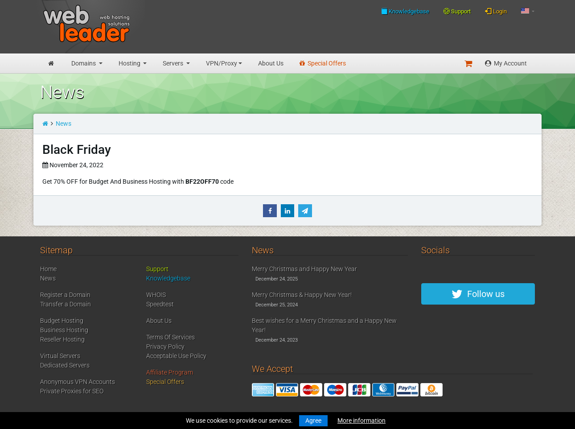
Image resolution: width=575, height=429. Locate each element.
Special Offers (323, 63)
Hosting (130, 63)
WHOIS (156, 294)
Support (457, 11)
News (63, 123)
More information (361, 420)
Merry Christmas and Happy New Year (304, 268)
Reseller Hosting (62, 339)
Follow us (478, 294)
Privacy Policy (165, 346)
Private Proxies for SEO (71, 391)
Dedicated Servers (65, 365)
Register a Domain (65, 294)
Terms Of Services (170, 337)
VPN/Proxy (221, 63)
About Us (270, 63)
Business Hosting (64, 330)
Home (48, 268)
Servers (174, 63)
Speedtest (160, 304)
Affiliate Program (169, 372)
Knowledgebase (405, 11)
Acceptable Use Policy (176, 355)
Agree (313, 420)
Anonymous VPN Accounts (77, 381)
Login (496, 11)
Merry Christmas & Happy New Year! (302, 294)
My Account (506, 63)
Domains (84, 63)
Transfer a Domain (65, 304)
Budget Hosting (61, 320)
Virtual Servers (60, 355)
